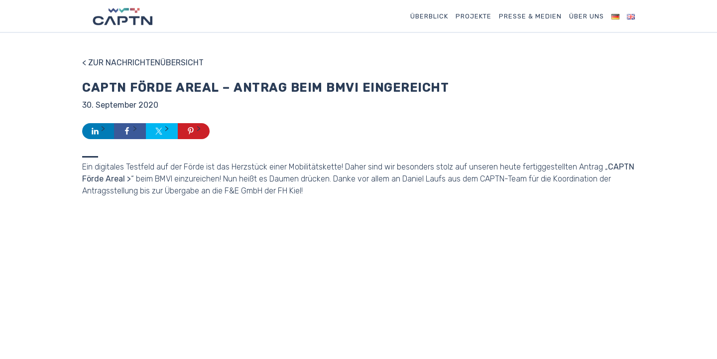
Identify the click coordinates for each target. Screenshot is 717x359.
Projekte (473, 16)
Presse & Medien (530, 16)
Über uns (586, 16)
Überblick (429, 16)
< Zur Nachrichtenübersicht (143, 62)
